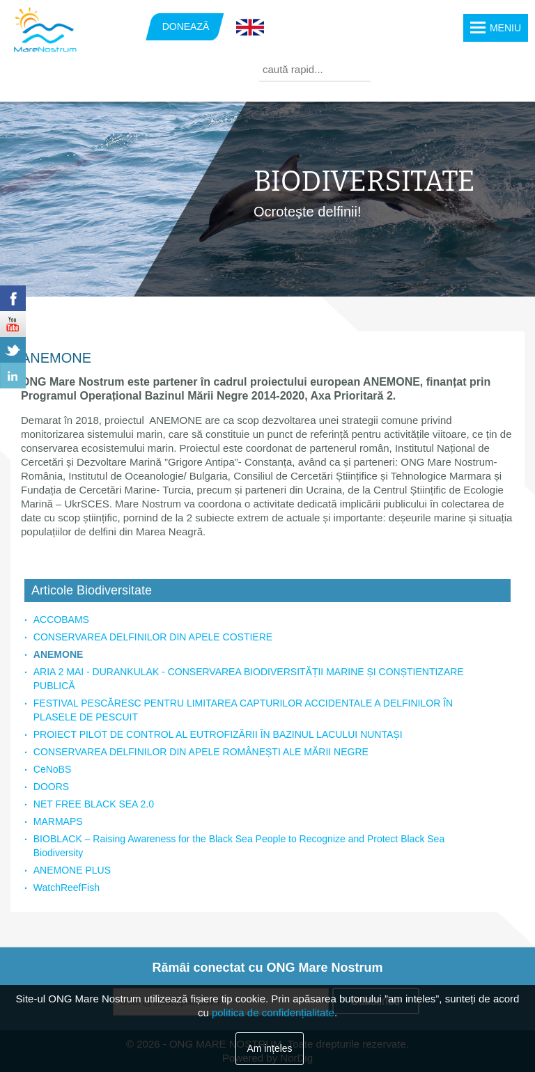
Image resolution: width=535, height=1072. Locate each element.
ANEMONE (58, 654)
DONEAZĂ (186, 26)
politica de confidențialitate (273, 1012)
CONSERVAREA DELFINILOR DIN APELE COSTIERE (152, 637)
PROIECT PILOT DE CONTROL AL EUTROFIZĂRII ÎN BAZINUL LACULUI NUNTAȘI (218, 734)
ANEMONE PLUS (72, 870)
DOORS (51, 786)
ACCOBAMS (61, 619)
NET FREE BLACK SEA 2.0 (93, 804)
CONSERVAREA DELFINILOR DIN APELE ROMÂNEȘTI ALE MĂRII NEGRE (201, 751)
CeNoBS (52, 769)
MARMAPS (58, 821)
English (250, 28)
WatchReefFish (66, 887)
